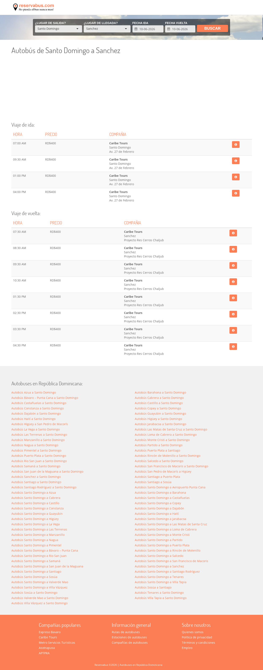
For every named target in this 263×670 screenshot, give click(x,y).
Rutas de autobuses (126, 632)
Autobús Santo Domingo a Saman (35, 561)
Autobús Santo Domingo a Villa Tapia (160, 582)
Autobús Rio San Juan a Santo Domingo (39, 461)
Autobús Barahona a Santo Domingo (160, 392)
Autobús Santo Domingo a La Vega (35, 524)
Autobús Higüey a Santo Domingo (158, 419)
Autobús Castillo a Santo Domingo (159, 403)
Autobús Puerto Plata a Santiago (157, 450)
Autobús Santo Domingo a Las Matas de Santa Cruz (171, 524)
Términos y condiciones (198, 643)
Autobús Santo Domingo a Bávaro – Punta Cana (44, 550)
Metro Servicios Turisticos (57, 643)
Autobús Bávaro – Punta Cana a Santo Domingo (44, 398)
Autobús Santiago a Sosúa (153, 482)
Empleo (187, 648)
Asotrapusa (47, 648)
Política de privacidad (197, 637)
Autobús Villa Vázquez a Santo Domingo (39, 603)
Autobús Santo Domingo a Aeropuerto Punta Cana (170, 487)
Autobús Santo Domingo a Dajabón (159, 508)
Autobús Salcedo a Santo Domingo (159, 461)
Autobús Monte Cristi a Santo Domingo (162, 440)
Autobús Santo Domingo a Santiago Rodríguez (167, 572)
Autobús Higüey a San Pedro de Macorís (39, 424)
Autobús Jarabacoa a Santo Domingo (160, 424)
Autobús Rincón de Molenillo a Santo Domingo (167, 456)
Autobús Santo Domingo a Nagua (34, 540)
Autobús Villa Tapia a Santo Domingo (160, 598)
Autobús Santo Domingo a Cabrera (35, 498)
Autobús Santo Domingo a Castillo (35, 503)
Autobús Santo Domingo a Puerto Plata (162, 545)
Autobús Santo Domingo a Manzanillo (38, 535)
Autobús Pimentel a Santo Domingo (36, 450)
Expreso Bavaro (50, 632)
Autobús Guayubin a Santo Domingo (160, 413)
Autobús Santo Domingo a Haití (157, 514)
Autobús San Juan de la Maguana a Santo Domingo (47, 471)
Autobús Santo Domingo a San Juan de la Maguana (47, 566)
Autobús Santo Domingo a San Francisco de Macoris (171, 561)
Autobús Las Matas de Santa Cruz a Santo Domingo (171, 429)
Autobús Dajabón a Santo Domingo (36, 413)
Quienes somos (193, 632)
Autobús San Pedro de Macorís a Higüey (163, 471)
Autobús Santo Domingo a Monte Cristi (162, 535)
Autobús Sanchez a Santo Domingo (36, 477)
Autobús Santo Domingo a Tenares (159, 577)
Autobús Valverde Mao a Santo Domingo (39, 598)
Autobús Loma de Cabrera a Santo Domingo (166, 435)
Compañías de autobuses (130, 643)
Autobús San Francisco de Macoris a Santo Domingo (171, 466)
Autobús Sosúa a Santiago (153, 587)
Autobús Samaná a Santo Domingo (35, 466)
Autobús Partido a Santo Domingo (158, 445)
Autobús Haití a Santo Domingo (33, 419)
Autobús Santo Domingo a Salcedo (159, 556)
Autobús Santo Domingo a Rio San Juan (39, 556)
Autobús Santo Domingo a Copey (158, 503)
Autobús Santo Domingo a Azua (33, 492)
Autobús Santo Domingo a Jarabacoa (160, 519)
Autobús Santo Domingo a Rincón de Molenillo (167, 550)
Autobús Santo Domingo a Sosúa (34, 577)
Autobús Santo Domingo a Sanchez (159, 566)
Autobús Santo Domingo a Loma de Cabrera (166, 529)
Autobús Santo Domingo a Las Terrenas (39, 529)
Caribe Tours (48, 637)
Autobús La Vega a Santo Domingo (35, 429)
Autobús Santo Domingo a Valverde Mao (39, 582)
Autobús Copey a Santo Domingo (158, 408)
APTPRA (44, 653)
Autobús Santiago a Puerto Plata (157, 477)
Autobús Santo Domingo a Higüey (35, 519)
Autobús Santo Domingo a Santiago (36, 572)
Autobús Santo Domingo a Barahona (160, 492)
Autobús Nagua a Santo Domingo (34, 445)
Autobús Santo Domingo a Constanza (37, 508)
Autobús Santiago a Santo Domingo (36, 482)
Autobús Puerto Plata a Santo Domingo (38, 456)
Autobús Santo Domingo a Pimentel (36, 545)
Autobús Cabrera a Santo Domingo (159, 398)
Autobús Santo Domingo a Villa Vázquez (39, 587)
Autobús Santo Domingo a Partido (158, 540)
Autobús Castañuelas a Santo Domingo (38, 403)
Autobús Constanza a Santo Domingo (37, 408)
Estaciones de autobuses (129, 637)
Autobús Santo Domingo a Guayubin (37, 514)
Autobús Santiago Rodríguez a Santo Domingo (43, 487)
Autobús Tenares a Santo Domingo (159, 593)
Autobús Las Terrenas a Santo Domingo (39, 435)
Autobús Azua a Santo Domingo (33, 392)
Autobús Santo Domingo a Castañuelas (162, 498)
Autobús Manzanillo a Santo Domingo (38, 440)
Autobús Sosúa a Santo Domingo (34, 593)
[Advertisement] (131, 90)
